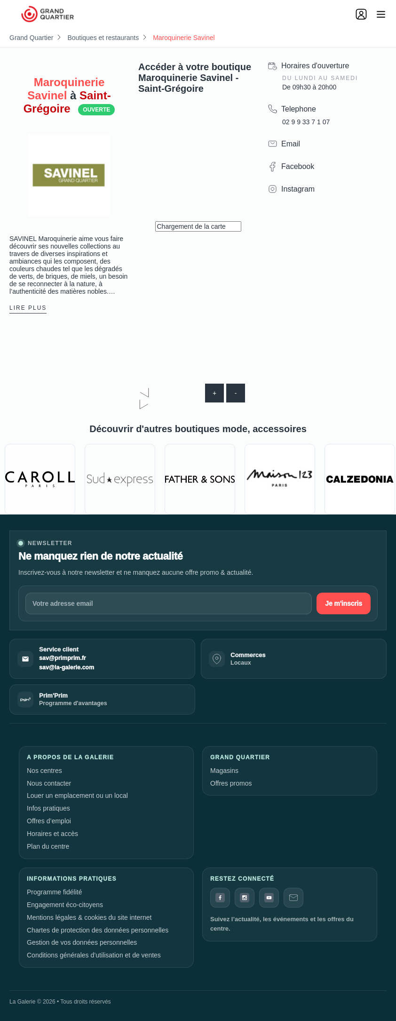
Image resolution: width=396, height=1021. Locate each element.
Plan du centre (48, 846)
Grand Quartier (31, 37)
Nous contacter (49, 783)
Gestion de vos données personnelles (82, 942)
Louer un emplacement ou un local (77, 795)
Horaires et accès (52, 833)
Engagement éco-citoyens (65, 904)
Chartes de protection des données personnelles (97, 930)
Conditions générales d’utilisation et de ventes (94, 955)
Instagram (298, 189)
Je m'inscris (343, 603)
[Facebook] (220, 898)
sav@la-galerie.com (66, 667)
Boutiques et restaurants (103, 37)
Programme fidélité (54, 892)
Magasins (224, 770)
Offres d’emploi (49, 821)
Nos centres (44, 770)
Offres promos (231, 783)
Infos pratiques (48, 808)
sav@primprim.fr (62, 658)
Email (290, 144)
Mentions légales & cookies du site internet (89, 917)
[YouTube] (269, 898)
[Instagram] (244, 898)
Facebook (297, 166)
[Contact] (293, 898)
